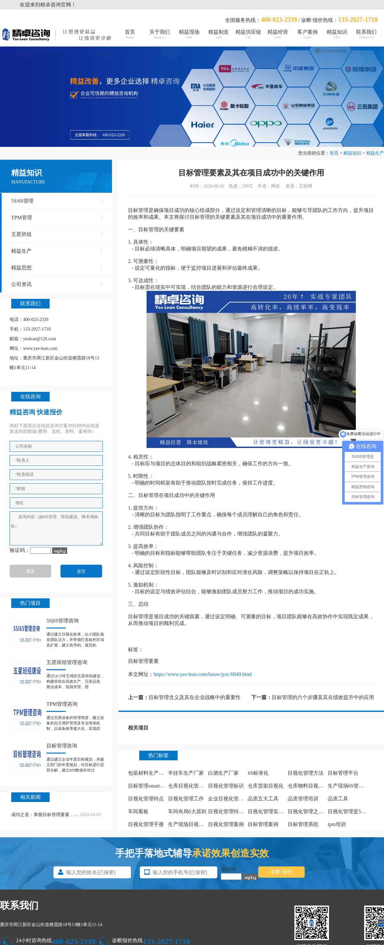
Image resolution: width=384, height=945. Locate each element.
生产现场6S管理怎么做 (353, 786)
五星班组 (58, 234)
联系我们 (366, 34)
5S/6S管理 (58, 201)
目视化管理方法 (306, 773)
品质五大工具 (263, 798)
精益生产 (375, 153)
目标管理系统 (303, 824)
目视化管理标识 (226, 786)
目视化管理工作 (186, 798)
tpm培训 (337, 824)
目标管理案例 (263, 824)
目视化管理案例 (226, 824)
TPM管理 (58, 218)
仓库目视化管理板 (188, 786)
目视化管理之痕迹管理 (313, 811)
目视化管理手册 (146, 824)
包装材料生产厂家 (148, 773)
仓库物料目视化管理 (311, 786)
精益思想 (58, 268)
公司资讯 (58, 284)
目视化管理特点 (146, 798)
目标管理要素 (143, 661)
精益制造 (218, 34)
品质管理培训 (303, 798)
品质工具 (338, 798)
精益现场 (189, 34)
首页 (130, 34)
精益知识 (337, 34)
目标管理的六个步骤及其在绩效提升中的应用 (323, 697)
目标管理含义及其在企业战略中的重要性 (194, 697)
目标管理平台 (343, 773)
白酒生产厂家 (223, 773)
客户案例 (307, 34)
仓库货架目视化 (266, 786)
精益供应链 (248, 34)
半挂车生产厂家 (186, 773)
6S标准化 (258, 773)
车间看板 (138, 811)
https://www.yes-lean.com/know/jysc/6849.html (203, 674)
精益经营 (277, 34)
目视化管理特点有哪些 (233, 811)
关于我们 (159, 34)
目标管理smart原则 (149, 786)
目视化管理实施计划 (271, 811)
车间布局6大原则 (187, 811)
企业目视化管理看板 (231, 798)
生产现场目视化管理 (191, 824)
